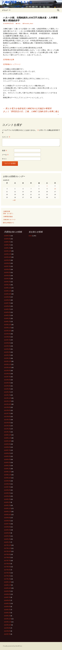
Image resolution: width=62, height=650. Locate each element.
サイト (4, 159)
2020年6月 (7, 453)
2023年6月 (7, 343)
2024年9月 (7, 297)
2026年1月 (7, 248)
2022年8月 (7, 373)
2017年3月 (7, 573)
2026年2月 (7, 245)
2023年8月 (7, 337)
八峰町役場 (6, 211)
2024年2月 (7, 318)
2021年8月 (7, 410)
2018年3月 (7, 536)
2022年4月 (7, 386)
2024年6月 (7, 306)
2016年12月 (7, 582)
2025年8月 (7, 263)
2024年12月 (7, 288)
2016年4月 (7, 606)
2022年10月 (7, 367)
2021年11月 (7, 401)
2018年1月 (7, 542)
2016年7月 (7, 597)
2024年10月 (7, 294)
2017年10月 (7, 551)
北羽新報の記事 (8, 60)
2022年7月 (7, 377)
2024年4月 (7, 312)
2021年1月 (7, 432)
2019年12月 (7, 472)
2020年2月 (7, 465)
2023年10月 (7, 331)
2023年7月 (7, 340)
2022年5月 (7, 383)
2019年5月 (7, 493)
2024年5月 (7, 309)
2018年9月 (7, 518)
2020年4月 (7, 459)
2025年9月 (7, 260)
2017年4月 (7, 570)
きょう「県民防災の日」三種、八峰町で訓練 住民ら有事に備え (31, 113)
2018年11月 (7, 511)
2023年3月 (7, 352)
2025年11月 (7, 254)
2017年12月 (7, 545)
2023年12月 (7, 324)
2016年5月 (7, 603)
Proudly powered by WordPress (12, 646)
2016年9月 (7, 591)
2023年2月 (7, 355)
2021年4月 (7, 423)
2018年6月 (7, 527)
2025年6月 (7, 269)
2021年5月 (7, 419)
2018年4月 (7, 533)
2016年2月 (7, 613)
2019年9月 (7, 481)
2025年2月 (7, 282)
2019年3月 (7, 499)
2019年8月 (7, 484)
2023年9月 (7, 334)
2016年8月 (7, 594)
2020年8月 (7, 447)
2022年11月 (7, 364)
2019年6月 (7, 490)
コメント (6, 137)
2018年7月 (7, 524)
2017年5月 (7, 567)
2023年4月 (7, 349)
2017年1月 (7, 579)
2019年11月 (7, 475)
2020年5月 (7, 456)
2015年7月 (7, 634)
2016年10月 (7, 588)
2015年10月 (7, 625)
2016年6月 (7, 600)
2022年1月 (7, 395)
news (18, 23)
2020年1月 (7, 468)
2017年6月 (7, 563)
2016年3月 (7, 609)
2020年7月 (7, 450)
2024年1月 (7, 321)
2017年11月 (7, 548)
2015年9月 (7, 628)
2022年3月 (7, 389)
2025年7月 (7, 266)
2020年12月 (7, 435)
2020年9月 (7, 444)
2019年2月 (7, 502)
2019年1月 (7, 505)
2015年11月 (7, 622)
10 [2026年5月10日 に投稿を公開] (55, 189)
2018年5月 (7, 530)
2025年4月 (7, 275)
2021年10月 (7, 404)
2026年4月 (7, 239)
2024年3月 (7, 315)
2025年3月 (7, 278)
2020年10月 (7, 441)
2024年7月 (7, 303)
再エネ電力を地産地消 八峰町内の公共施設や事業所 (27, 108)
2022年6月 (7, 380)
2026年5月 (7, 236)
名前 (4, 150)
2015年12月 (7, 619)
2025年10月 (7, 257)
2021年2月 (7, 429)
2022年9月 (7, 370)
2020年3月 (7, 462)
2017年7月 (7, 560)
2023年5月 (7, 346)
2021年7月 (7, 413)
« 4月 (14, 200)
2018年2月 (7, 539)
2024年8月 (7, 300)
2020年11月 (7, 438)
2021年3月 (7, 426)
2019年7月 (7, 487)
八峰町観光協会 (8, 216)
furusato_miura (28, 23)
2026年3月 (7, 242)
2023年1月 (7, 358)
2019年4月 (7, 496)
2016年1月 (7, 616)
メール (5, 155)
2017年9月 (7, 554)
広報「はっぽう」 (8, 213)
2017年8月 (7, 557)
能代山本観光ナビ (8, 223)
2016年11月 (7, 585)
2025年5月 (7, 272)
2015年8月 (7, 631)
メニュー (5, 10)
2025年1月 (7, 285)
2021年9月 (7, 407)
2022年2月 (7, 392)
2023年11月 (7, 328)
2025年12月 (7, 251)
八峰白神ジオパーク (9, 219)
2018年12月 (7, 508)
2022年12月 (7, 361)
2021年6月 (7, 416)
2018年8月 (7, 521)
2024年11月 (7, 291)
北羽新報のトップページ (12, 64)
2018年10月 (7, 514)
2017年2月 (7, 576)
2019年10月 (7, 478)
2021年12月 (7, 398)
